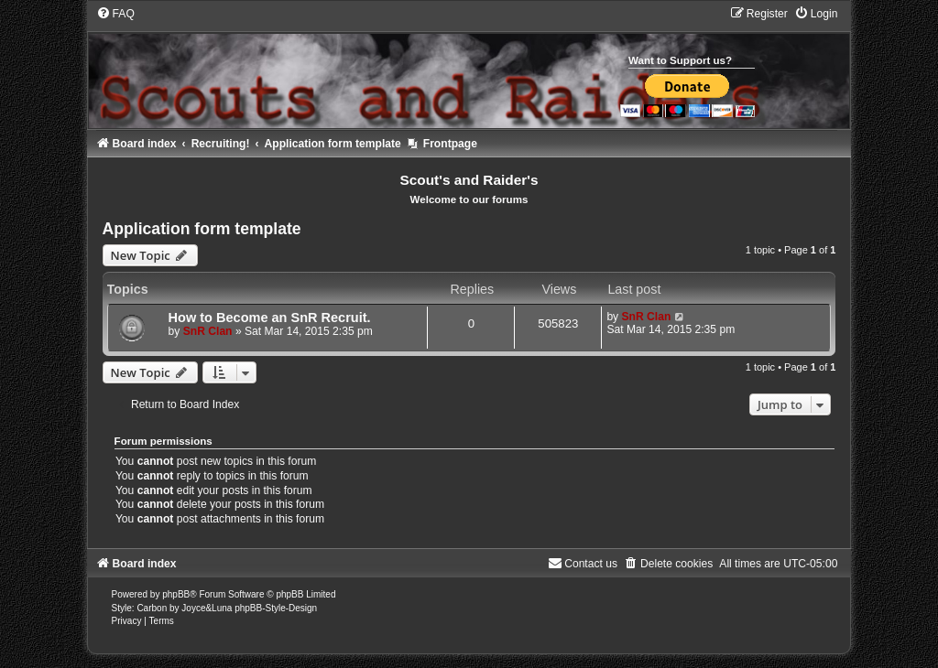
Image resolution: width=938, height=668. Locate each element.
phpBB (176, 594)
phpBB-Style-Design (275, 608)
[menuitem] (115, 13)
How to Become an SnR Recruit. (270, 317)
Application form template (202, 229)
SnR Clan (208, 331)
